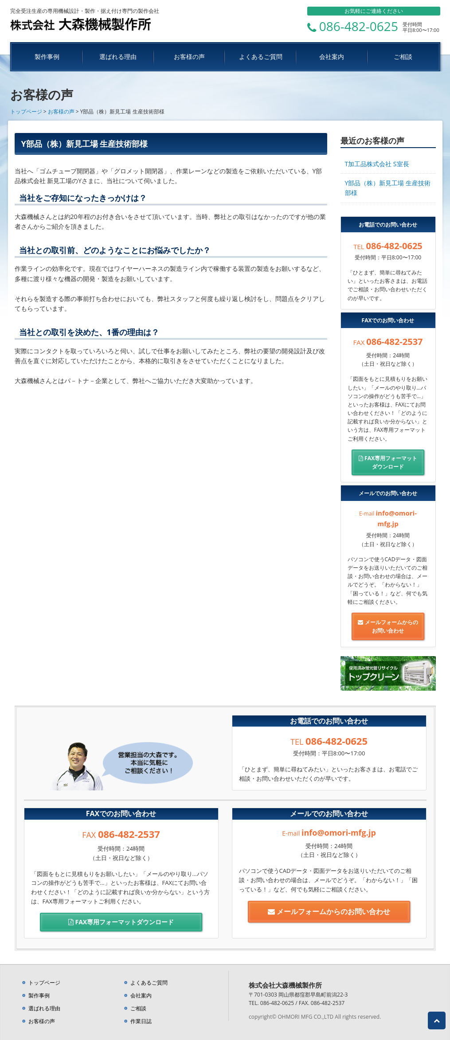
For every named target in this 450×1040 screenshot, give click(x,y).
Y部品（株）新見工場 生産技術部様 (387, 188)
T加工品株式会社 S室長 (377, 164)
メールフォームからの (388, 626)
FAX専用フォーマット (388, 462)
